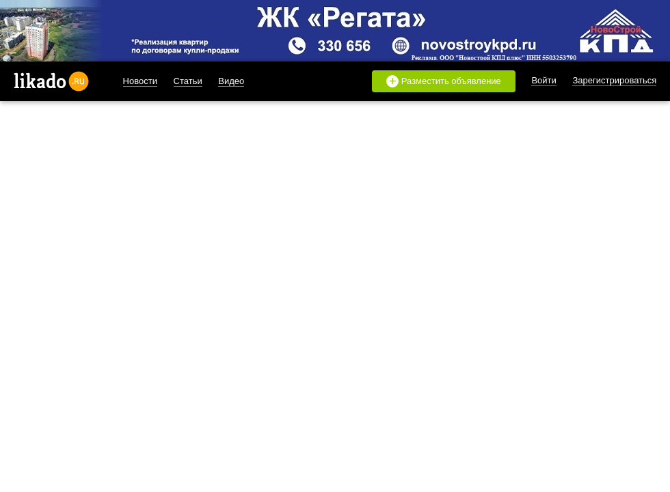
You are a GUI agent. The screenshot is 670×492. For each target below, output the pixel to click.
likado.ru (51, 81)
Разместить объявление (443, 81)
